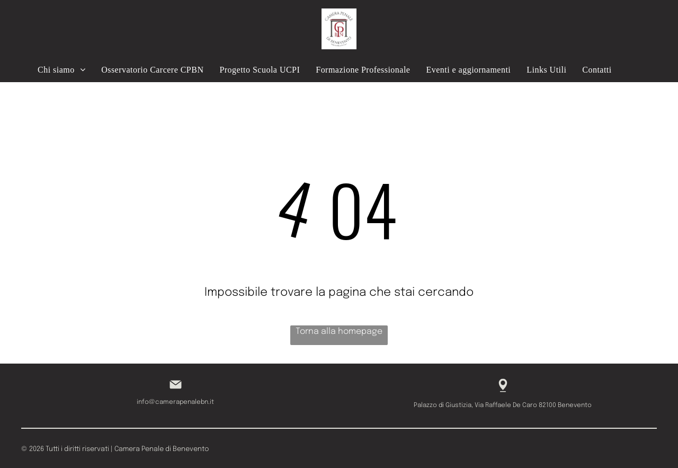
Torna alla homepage (339, 331)
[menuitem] (61, 69)
